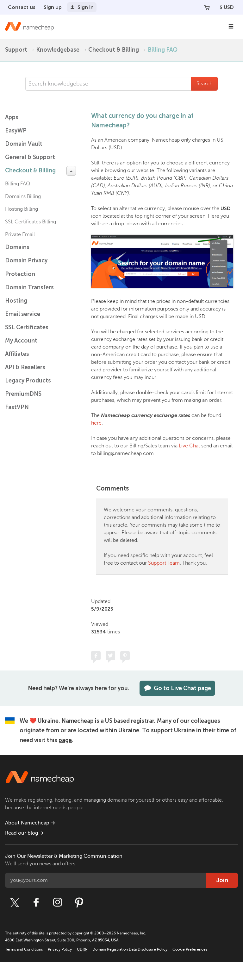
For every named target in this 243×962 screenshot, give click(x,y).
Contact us (21, 7)
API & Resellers (25, 367)
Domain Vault (23, 143)
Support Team (164, 563)
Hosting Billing (21, 209)
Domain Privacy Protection (26, 267)
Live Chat (189, 446)
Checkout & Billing (113, 49)
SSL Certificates (26, 327)
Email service (22, 314)
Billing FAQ (163, 49)
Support (16, 49)
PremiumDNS (23, 393)
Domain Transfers (29, 287)
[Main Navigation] (231, 27)
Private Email (20, 234)
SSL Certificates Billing (30, 222)
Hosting (16, 300)
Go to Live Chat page (177, 688)
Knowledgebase (57, 49)
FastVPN (17, 407)
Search (204, 84)
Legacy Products (28, 380)
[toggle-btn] (71, 171)
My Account (21, 340)
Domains (17, 247)
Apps (11, 117)
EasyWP (16, 130)
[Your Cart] (207, 7)
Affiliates (17, 353)
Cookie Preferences (189, 949)
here (96, 423)
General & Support (30, 157)
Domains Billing (23, 196)
